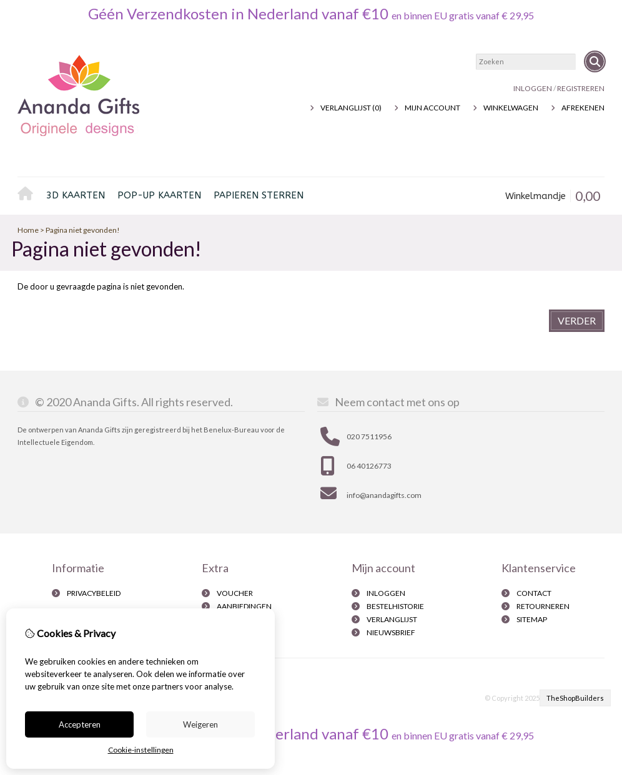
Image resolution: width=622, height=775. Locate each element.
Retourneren (543, 606)
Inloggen (532, 88)
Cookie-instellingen (141, 749)
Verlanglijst (392, 619)
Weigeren (200, 724)
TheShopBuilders (575, 698)
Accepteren (80, 724)
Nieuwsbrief (391, 632)
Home (28, 196)
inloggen (386, 593)
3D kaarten (75, 195)
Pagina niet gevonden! (83, 230)
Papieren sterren (259, 195)
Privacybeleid (94, 593)
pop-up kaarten (159, 195)
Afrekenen (583, 107)
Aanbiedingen (244, 606)
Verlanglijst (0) (351, 107)
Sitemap (531, 619)
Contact (533, 593)
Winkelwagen (510, 107)
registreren (581, 88)
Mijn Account (432, 107)
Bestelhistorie (395, 606)
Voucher (235, 593)
